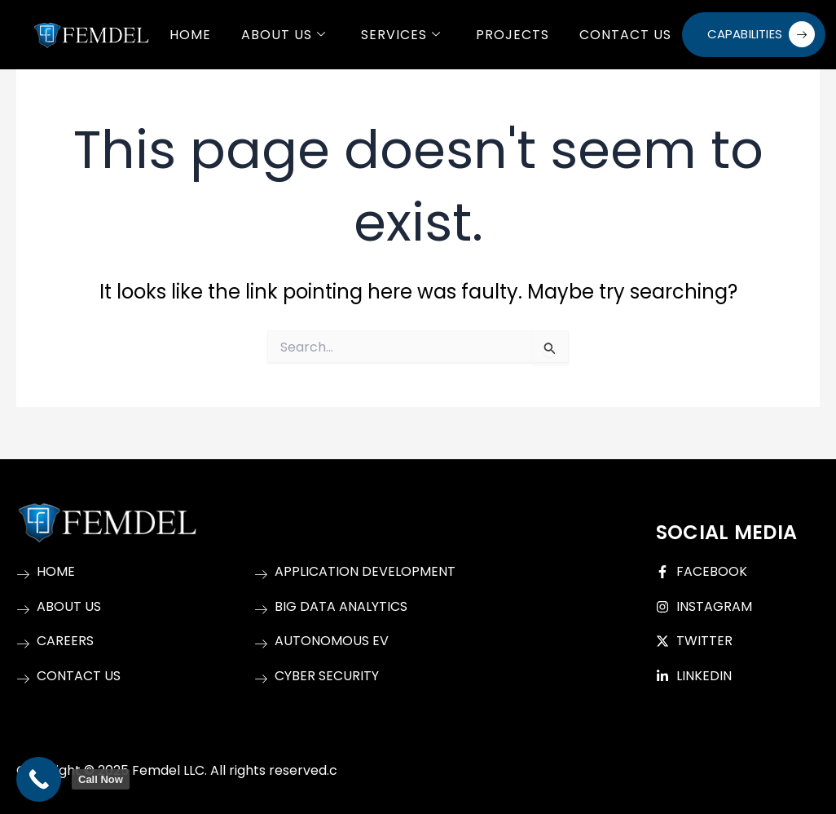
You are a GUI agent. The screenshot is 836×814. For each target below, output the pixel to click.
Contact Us (626, 33)
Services (402, 33)
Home (191, 33)
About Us (284, 33)
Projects (513, 33)
